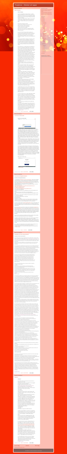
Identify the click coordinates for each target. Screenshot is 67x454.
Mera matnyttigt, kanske (44, 39)
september (44, 43)
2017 (43, 21)
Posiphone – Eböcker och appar (26, 5)
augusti (44, 45)
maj (43, 47)
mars (43, 49)
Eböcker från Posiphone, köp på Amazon (46, 12)
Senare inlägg (16, 445)
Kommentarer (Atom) (21, 447)
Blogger (41, 450)
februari (44, 50)
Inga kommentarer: (25, 111)
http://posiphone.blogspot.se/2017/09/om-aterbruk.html (26, 385)
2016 (43, 53)
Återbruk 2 (16, 377)
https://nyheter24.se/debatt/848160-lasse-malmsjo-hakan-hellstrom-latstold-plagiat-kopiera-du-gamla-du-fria (26, 425)
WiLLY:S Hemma (17, 10)
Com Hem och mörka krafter (19, 115)
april (43, 48)
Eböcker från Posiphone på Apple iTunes (46, 13)
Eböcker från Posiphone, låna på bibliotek (46, 9)
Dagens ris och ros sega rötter (44, 41)
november (44, 23)
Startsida (27, 445)
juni (43, 46)
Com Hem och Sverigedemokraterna (44, 31)
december (44, 22)
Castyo (48, 55)
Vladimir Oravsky (20, 109)
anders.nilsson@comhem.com (27, 202)
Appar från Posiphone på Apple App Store (46, 14)
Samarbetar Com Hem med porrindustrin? (25, 179)
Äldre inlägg (37, 445)
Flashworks (35, 450)
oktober (44, 24)
